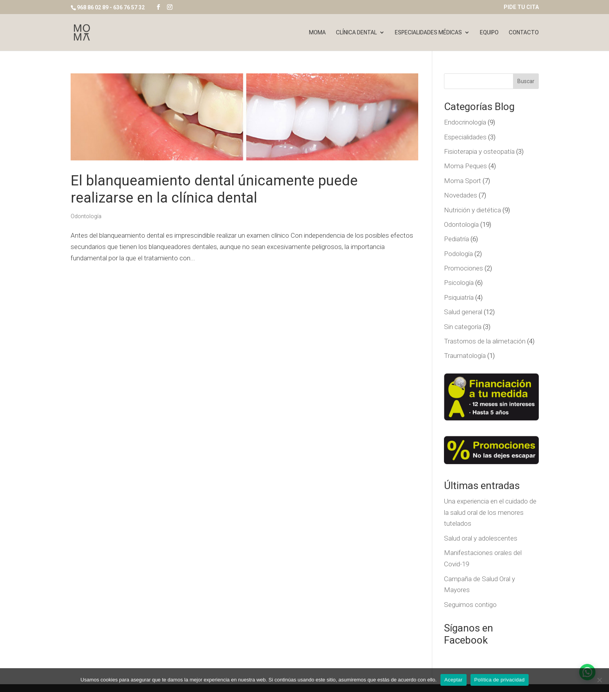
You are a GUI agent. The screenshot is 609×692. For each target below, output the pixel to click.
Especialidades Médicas (428, 33)
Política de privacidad (499, 680)
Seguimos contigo (470, 604)
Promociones (463, 268)
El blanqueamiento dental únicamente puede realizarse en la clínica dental (214, 189)
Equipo (489, 33)
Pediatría (456, 239)
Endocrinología (465, 122)
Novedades (460, 195)
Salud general (463, 312)
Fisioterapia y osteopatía (479, 151)
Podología (458, 254)
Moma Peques (465, 166)
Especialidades (465, 137)
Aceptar (453, 680)
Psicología (459, 282)
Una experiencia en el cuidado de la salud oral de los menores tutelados (490, 512)
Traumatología (465, 355)
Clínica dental (356, 33)
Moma (317, 33)
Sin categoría (462, 327)
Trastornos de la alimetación (485, 341)
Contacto (524, 33)
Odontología (86, 216)
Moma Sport (462, 181)
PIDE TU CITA (521, 7)
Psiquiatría (459, 297)
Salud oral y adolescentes (480, 538)
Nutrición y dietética (472, 210)
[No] (599, 680)
